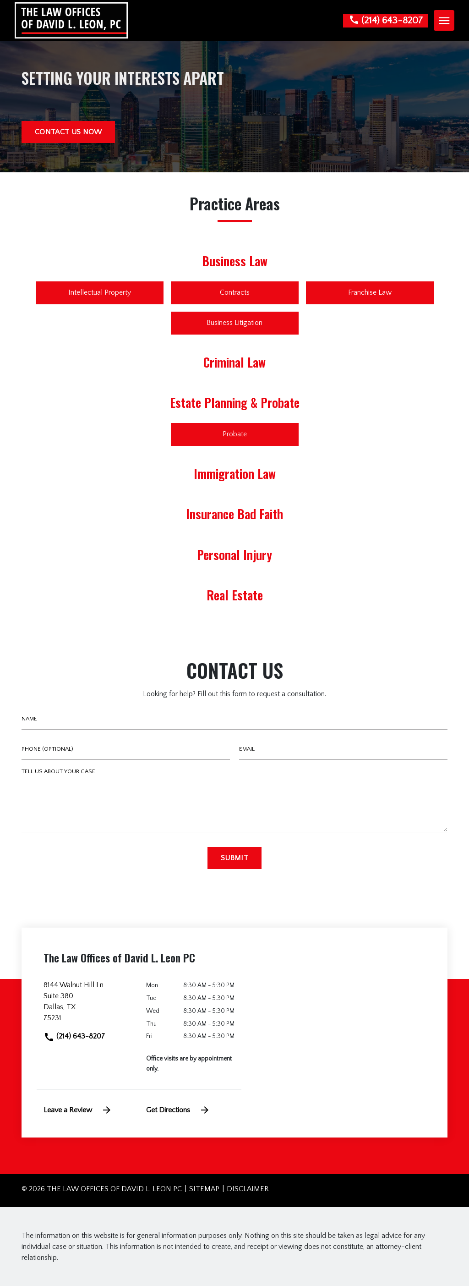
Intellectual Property (99, 292)
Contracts (235, 292)
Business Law (234, 261)
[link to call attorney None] (385, 20)
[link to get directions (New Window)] (88, 1005)
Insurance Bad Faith (234, 514)
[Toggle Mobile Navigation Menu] (444, 20)
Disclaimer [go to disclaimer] (248, 1189)
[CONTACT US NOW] (68, 132)
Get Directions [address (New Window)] (178, 1110)
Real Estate (235, 595)
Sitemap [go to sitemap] (204, 1189)
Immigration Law (235, 473)
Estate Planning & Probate (235, 402)
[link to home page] (71, 20)
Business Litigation (234, 323)
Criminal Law (234, 362)
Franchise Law (370, 292)
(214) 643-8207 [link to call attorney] (74, 1036)
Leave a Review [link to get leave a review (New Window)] (78, 1110)
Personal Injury (234, 554)
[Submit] (234, 858)
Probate (235, 434)
